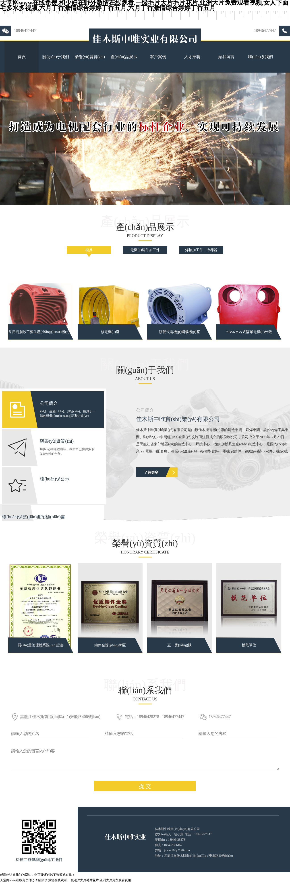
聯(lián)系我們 (260, 57)
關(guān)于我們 (55, 57)
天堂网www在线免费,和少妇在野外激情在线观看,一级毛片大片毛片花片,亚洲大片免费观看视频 (65, 880)
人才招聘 (192, 57)
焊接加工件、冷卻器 (201, 250)
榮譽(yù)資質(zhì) (90, 57)
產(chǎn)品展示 (124, 57)
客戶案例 (158, 57)
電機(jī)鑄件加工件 (145, 250)
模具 (89, 250)
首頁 (22, 57)
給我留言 (226, 57)
